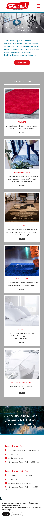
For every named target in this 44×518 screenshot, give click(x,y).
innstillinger (6, 510)
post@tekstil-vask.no (16, 458)
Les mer (22, 132)
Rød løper (22, 122)
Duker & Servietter (22, 382)
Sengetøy (22, 329)
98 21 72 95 (13, 479)
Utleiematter (22, 172)
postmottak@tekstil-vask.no (19, 483)
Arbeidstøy (22, 279)
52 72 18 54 (13, 454)
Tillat (6, 514)
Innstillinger (17, 514)
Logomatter (22, 225)
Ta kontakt (22, 62)
